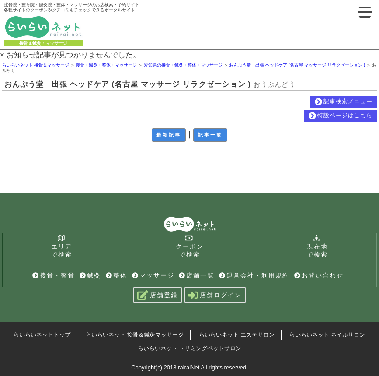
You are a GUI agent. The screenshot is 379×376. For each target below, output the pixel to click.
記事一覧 (210, 134)
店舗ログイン (215, 295)
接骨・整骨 (53, 275)
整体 (116, 275)
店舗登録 (157, 295)
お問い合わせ (319, 275)
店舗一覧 (196, 275)
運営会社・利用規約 (254, 275)
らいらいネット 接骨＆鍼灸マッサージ (135, 334)
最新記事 (168, 134)
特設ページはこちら (340, 115)
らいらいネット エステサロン (237, 334)
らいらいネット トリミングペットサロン (190, 348)
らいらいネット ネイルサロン (327, 334)
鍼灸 (90, 275)
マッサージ (153, 275)
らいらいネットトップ (42, 334)
